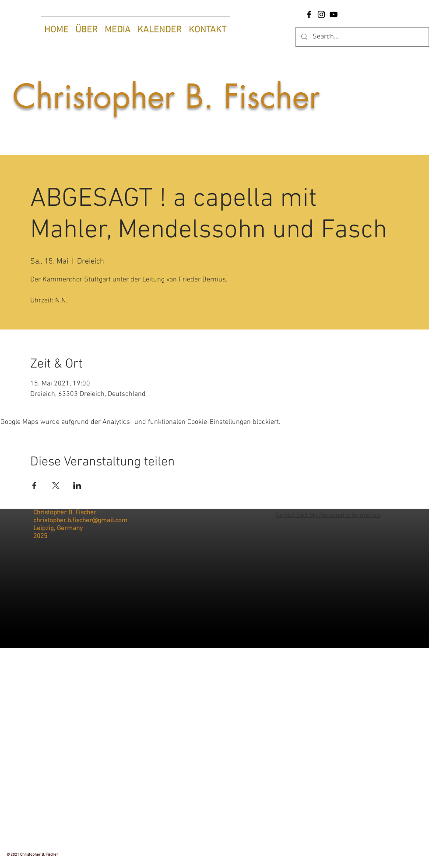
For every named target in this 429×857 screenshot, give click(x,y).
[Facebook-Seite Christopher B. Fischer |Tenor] (309, 14)
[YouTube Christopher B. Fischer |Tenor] (333, 14)
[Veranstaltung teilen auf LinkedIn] (77, 485)
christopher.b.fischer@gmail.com (80, 520)
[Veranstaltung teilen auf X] (56, 485)
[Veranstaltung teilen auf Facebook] (34, 485)
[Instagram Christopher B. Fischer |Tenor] (321, 14)
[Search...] (361, 37)
